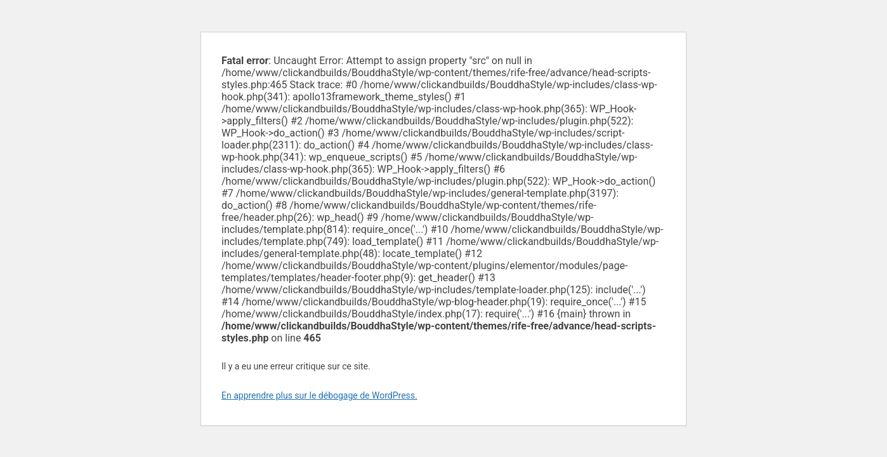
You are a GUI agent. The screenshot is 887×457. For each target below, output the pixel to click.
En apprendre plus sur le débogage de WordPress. (319, 395)
